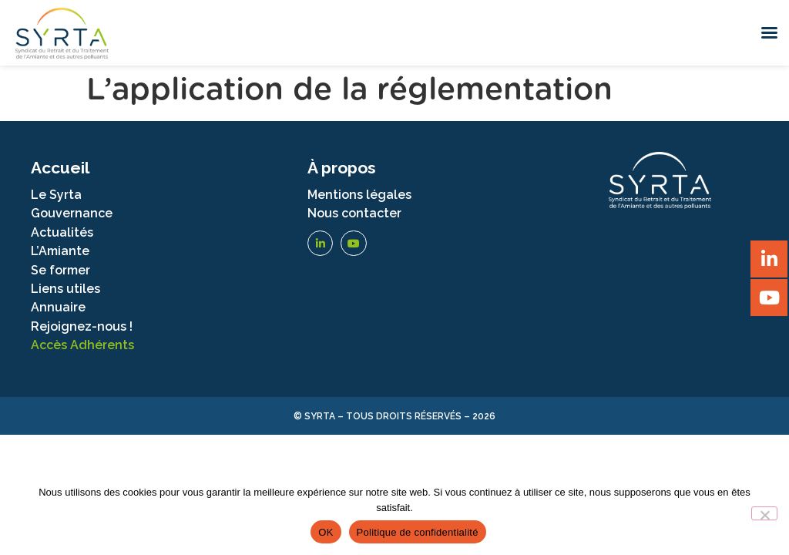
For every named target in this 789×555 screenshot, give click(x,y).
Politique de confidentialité (417, 532)
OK (325, 532)
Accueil (60, 167)
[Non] (764, 513)
